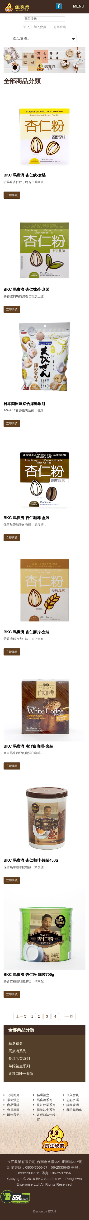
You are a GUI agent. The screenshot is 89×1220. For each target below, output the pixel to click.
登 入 (26, 27)
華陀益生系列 (19, 1066)
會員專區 (13, 1110)
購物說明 (72, 1105)
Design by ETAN (44, 1211)
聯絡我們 (13, 1115)
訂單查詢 (60, 27)
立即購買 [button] (12, 195)
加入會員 (40, 27)
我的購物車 (74, 1110)
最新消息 (13, 1100)
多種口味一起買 (21, 1074)
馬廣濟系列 (17, 1051)
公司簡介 (13, 1095)
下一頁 (67, 1016)
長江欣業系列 (19, 1058)
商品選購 (13, 1105)
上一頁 (21, 1016)
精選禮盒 (16, 1043)
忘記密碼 (72, 1100)
